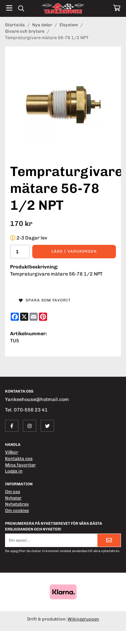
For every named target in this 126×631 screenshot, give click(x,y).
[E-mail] (33, 317)
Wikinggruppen (83, 619)
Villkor (11, 452)
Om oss (12, 491)
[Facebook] (14, 317)
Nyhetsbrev (17, 504)
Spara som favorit (45, 300)
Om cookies (17, 510)
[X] (24, 317)
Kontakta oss (19, 458)
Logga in (14, 471)
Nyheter (13, 497)
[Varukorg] (117, 7)
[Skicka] (109, 540)
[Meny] (9, 7)
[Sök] (21, 8)
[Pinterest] (43, 317)
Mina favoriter (20, 464)
